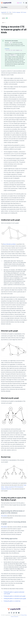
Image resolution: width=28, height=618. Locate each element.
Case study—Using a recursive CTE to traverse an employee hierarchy (13, 487)
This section (4, 516)
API (7, 12)
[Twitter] (14, 613)
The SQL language (16, 12)
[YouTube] (19, 613)
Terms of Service (14, 616)
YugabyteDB (3, 12)
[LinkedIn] (16, 613)
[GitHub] (11, 613)
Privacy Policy (24, 615)
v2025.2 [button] (6, 18)
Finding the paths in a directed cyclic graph (14, 596)
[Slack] (9, 613)
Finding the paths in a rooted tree (12, 601)
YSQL (10, 12)
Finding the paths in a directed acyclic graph (15, 598)
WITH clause (23, 12)
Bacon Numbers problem (9, 244)
